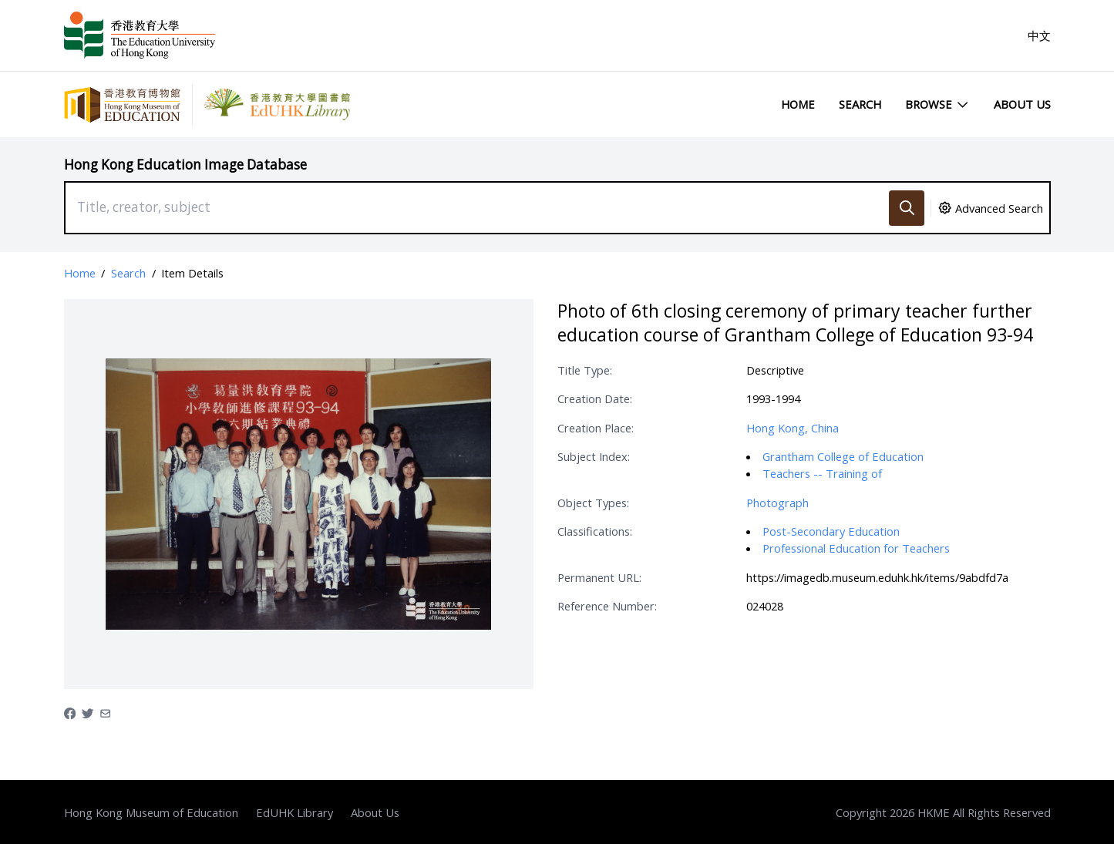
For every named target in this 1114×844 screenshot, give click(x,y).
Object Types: (593, 502)
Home (798, 104)
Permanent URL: (599, 577)
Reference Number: (607, 606)
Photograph (777, 502)
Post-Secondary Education (831, 531)
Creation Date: (594, 398)
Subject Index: (593, 456)
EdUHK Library (294, 812)
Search (860, 104)
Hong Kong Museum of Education (151, 812)
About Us (1022, 104)
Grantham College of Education (843, 456)
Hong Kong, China (792, 427)
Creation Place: (595, 427)
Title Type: (584, 370)
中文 (1039, 35)
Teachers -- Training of (822, 473)
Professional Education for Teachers (856, 548)
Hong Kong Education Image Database (185, 164)
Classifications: (594, 531)
